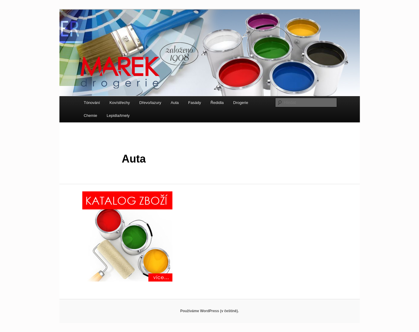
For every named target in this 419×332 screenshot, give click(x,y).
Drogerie (240, 102)
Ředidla (217, 102)
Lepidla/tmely (118, 115)
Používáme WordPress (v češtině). (209, 311)
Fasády (194, 102)
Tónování (92, 102)
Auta (175, 102)
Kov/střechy (119, 102)
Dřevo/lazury (150, 102)
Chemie (90, 115)
